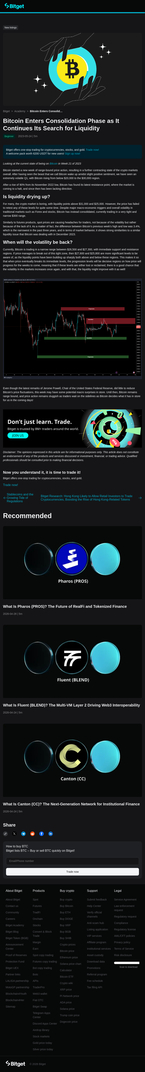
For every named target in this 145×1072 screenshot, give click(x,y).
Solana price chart (70, 963)
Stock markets (41, 1036)
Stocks (37, 925)
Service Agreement (125, 899)
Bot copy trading (42, 968)
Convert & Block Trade (42, 933)
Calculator (66, 970)
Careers (10, 918)
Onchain (38, 918)
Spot (35, 899)
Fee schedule (95, 980)
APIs (36, 980)
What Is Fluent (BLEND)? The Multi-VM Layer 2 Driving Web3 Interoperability (71, 705)
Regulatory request (125, 916)
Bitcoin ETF (66, 976)
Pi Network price (69, 995)
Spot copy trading (43, 955)
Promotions (93, 968)
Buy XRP (65, 925)
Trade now (72, 871)
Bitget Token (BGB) (17, 938)
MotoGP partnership (17, 987)
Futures (37, 905)
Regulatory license (125, 929)
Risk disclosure (123, 955)
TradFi (36, 912)
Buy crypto (66, 899)
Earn (36, 948)
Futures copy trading (45, 961)
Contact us (12, 905)
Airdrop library (41, 1030)
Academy (19, 111)
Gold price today (42, 1042)
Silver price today (43, 1049)
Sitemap (10, 1006)
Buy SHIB (65, 938)
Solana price (67, 1008)
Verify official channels (94, 914)
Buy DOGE (66, 918)
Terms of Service (124, 948)
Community (12, 912)
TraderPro (39, 987)
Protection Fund (15, 961)
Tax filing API (94, 987)
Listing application (97, 929)
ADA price (66, 1002)
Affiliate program (96, 942)
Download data (96, 961)
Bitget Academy (15, 925)
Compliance (121, 923)
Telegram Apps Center (41, 1015)
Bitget (6, 111)
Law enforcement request (124, 908)
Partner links (13, 974)
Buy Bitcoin (66, 905)
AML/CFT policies (124, 935)
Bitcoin (54, 163)
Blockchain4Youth (16, 993)
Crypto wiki (66, 983)
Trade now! (92, 149)
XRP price (66, 989)
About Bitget (13, 899)
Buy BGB (65, 931)
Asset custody (95, 955)
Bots (35, 974)
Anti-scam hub (95, 923)
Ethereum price (69, 957)
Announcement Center (14, 946)
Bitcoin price (67, 950)
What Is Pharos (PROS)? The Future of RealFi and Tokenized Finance (65, 606)
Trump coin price (69, 1015)
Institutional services (99, 948)
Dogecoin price (68, 1021)
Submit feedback (97, 899)
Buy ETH (65, 912)
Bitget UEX (12, 968)
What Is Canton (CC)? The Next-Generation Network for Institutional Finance (71, 804)
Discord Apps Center (45, 1023)
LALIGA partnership (17, 980)
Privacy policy (122, 942)
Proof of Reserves (16, 955)
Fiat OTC (38, 1000)
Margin (37, 942)
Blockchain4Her (15, 1000)
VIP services (94, 935)
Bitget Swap (40, 1006)
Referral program (97, 974)
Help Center (94, 905)
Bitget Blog (12, 931)
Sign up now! (72, 153)
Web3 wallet (40, 993)
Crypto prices (67, 944)
